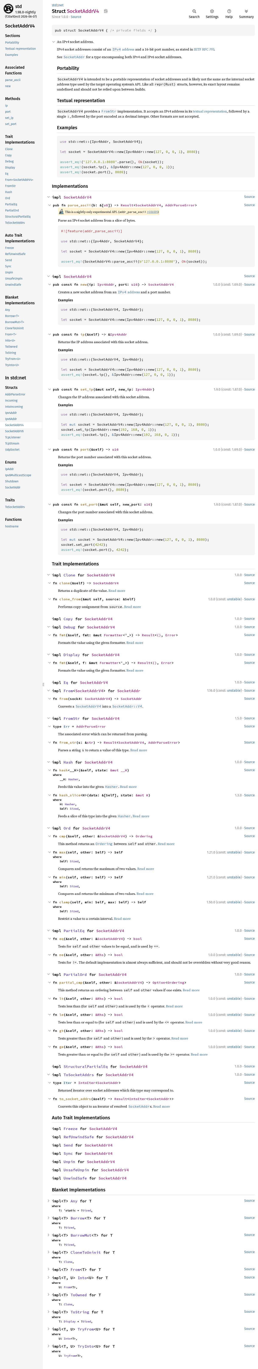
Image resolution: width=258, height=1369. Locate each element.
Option (159, 982)
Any (74, 1201)
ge (61, 1047)
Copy (68, 618)
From (68, 690)
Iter (68, 1083)
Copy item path (105, 11)
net (61, 5)
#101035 (152, 212)
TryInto (86, 1346)
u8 (106, 205)
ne (61, 955)
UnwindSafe (75, 1178)
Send (68, 1145)
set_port (88, 504)
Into (82, 1277)
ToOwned (79, 1294)
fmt (62, 635)
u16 (134, 284)
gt (61, 1031)
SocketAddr (128, 690)
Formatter (113, 635)
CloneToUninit (86, 1252)
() (159, 635)
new (83, 284)
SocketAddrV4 (78, 197)
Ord (67, 828)
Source (76, 17)
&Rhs (99, 955)
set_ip (86, 389)
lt (61, 998)
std (18, 6)
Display (72, 654)
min (62, 877)
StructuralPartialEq (86, 1066)
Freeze (71, 1128)
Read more (116, 590)
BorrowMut (81, 1235)
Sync (68, 1153)
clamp (64, 902)
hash (63, 770)
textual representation (210, 111)
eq (61, 939)
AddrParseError (180, 205)
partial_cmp (71, 982)
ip (82, 334)
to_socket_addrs (75, 1099)
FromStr (72, 718)
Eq (66, 682)
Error (170, 635)
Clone (69, 575)
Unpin (69, 1161)
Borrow (78, 1218)
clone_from (69, 599)
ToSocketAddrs (79, 1074)
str (90, 742)
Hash (68, 762)
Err (67, 726)
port (84, 449)
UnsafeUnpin (76, 1169)
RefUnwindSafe (79, 1136)
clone (64, 583)
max (62, 852)
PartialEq (74, 930)
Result (127, 205)
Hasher (73, 779)
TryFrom (86, 1329)
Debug (69, 627)
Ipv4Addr (105, 284)
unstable (234, 599)
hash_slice (69, 795)
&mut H (142, 795)
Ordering (144, 836)
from (63, 699)
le (61, 1014)
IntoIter (86, 1083)
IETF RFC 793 (204, 49)
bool (137, 939)
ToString (80, 1312)
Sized (74, 809)
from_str (67, 742)
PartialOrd (75, 974)
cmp (62, 836)
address (123, 49)
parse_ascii (79, 205)
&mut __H (118, 770)
